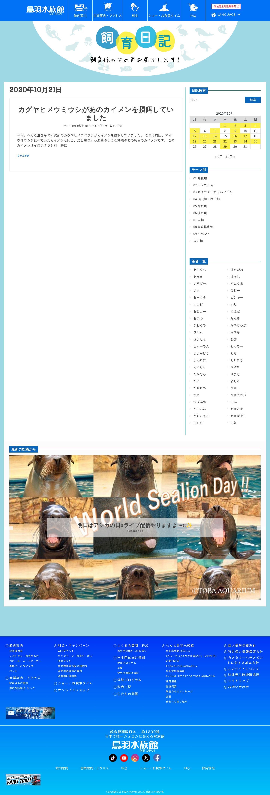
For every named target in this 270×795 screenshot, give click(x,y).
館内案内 (16, 645)
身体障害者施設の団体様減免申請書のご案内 (72, 668)
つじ (196, 395)
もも (233, 353)
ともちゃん (201, 416)
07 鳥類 (198, 220)
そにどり (199, 367)
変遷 (168, 696)
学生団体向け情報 (131, 657)
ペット (13, 671)
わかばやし (238, 416)
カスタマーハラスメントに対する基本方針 (245, 660)
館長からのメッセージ (179, 691)
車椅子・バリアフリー (22, 666)
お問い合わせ (238, 687)
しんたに (199, 360)
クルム (198, 332)
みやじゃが (238, 325)
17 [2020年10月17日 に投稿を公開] (245, 136)
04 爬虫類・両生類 (206, 199)
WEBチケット (66, 651)
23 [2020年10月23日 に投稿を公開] (235, 141)
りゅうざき (238, 395)
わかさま (236, 408)
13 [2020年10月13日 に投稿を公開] (205, 136)
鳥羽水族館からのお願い (132, 651)
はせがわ (236, 269)
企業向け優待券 (67, 676)
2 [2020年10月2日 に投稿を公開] (235, 125)
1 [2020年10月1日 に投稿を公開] (225, 125)
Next (259, 528)
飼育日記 (124, 687)
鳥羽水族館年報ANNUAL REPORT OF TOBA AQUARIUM (190, 673)
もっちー (236, 346)
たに (196, 381)
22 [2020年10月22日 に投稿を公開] (225, 141)
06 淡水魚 (200, 213)
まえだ (235, 311)
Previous (6, 528)
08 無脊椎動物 (76, 125)
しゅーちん (201, 346)
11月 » (230, 156)
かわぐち (199, 325)
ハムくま (236, 283)
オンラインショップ (73, 690)
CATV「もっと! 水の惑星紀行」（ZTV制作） (192, 656)
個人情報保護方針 (242, 645)
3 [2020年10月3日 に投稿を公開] (245, 125)
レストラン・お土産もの (24, 656)
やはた (235, 367)
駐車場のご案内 (18, 683)
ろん (233, 402)
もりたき (236, 360)
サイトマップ (238, 680)
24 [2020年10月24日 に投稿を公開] (245, 141)
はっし (235, 276)
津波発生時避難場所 (244, 674)
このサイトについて (243, 668)
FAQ (187, 768)
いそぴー (199, 283)
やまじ (235, 374)
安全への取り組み (176, 701)
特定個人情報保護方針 (245, 651)
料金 (124, 768)
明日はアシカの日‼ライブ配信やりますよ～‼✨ (135, 525)
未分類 (198, 241)
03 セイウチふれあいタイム (212, 192)
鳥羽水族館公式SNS (178, 651)
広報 (233, 423)
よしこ (235, 381)
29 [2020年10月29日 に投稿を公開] (225, 146)
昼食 (120, 668)
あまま (198, 276)
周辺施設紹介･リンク (22, 688)
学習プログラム (126, 662)
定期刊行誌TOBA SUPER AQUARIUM (182, 663)
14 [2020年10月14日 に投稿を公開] (215, 136)
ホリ (233, 304)
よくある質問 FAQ (133, 645)
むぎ (233, 339)
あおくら (199, 269)
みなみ (235, 318)
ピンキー (236, 297)
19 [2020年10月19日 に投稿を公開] (195, 141)
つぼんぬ (199, 402)
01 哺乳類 (200, 178)
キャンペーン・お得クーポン (75, 656)
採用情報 (171, 681)
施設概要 (171, 686)
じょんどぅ (201, 353)
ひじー (235, 290)
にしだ (198, 423)
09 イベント (201, 233)
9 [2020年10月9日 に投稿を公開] (235, 130)
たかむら (199, 374)
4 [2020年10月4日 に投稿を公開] (255, 125)
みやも (235, 332)
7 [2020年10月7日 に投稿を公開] (215, 130)
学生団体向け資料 (128, 673)
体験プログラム (129, 679)
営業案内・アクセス (25, 678)
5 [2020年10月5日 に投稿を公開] (195, 130)
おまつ (198, 318)
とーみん (199, 408)
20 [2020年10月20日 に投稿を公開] (205, 141)
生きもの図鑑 (127, 693)
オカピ (198, 304)
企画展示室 (16, 651)
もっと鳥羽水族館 (180, 645)
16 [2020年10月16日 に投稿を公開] (235, 136)
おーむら (199, 297)
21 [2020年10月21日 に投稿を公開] (215, 141)
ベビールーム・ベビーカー (25, 661)
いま (196, 290)
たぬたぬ (199, 388)
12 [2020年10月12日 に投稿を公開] (195, 136)
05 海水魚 (200, 206)
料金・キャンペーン (73, 645)
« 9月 (219, 156)
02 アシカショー (204, 185)
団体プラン (64, 661)
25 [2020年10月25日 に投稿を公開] (255, 141)
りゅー (235, 388)
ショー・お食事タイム (75, 683)
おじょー (199, 311)
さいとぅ (199, 339)
